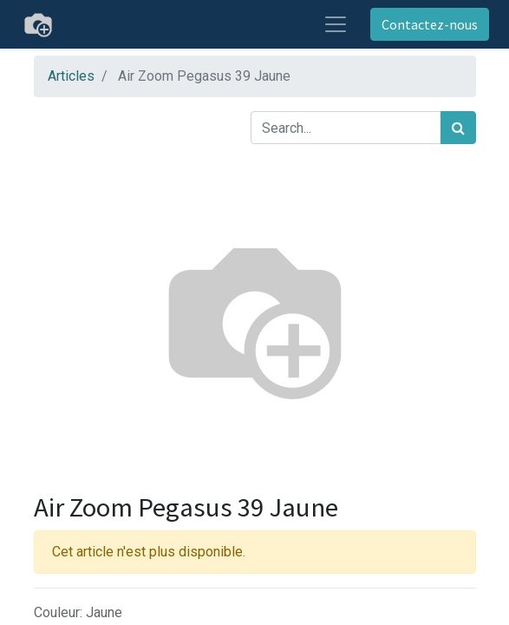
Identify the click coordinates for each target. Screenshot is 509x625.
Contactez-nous (430, 24)
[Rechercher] (458, 127)
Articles (71, 76)
